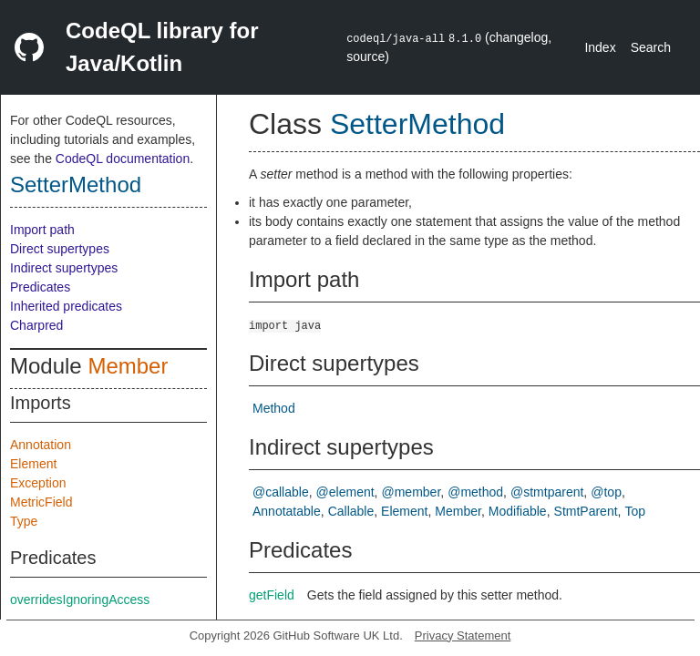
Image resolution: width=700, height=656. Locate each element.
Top (634, 511)
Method (273, 408)
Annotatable (286, 511)
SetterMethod (75, 184)
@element (345, 492)
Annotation (40, 444)
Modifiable (518, 511)
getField (271, 595)
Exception (38, 483)
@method (475, 492)
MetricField (41, 502)
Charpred (36, 325)
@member (411, 492)
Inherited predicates (66, 306)
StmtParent (586, 511)
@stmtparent (546, 492)
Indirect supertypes (64, 268)
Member (128, 366)
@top (606, 492)
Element (33, 463)
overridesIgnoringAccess (79, 599)
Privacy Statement (463, 635)
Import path (42, 229)
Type (23, 521)
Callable (351, 511)
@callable (280, 492)
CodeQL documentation (123, 158)
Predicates (40, 287)
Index (599, 47)
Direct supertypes (59, 248)
